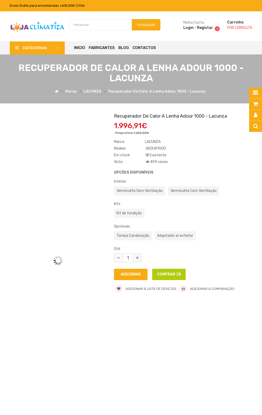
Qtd (117, 249)
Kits (117, 204)
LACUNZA (92, 92)
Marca (71, 92)
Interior (120, 181)
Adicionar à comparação (207, 289)
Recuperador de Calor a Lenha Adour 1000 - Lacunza (157, 92)
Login (188, 28)
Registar (205, 28)
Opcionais (122, 226)
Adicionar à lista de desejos (145, 289)
